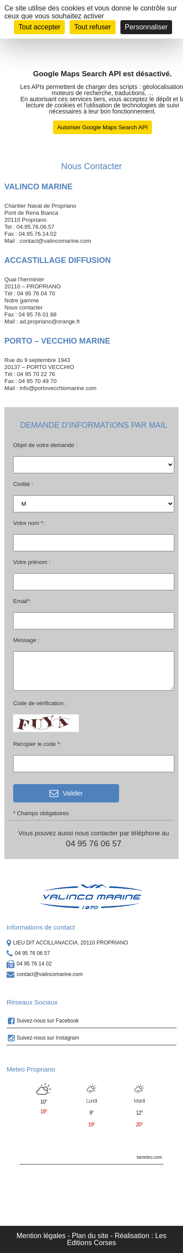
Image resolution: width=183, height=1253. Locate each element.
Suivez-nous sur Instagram (43, 1038)
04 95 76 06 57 (94, 843)
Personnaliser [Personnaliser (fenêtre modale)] (146, 27)
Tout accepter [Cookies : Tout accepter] (39, 27)
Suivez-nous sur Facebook (43, 1021)
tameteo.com (149, 1157)
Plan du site (90, 1235)
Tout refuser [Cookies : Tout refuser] (92, 27)
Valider (66, 793)
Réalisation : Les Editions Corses (116, 1239)
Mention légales (41, 1235)
